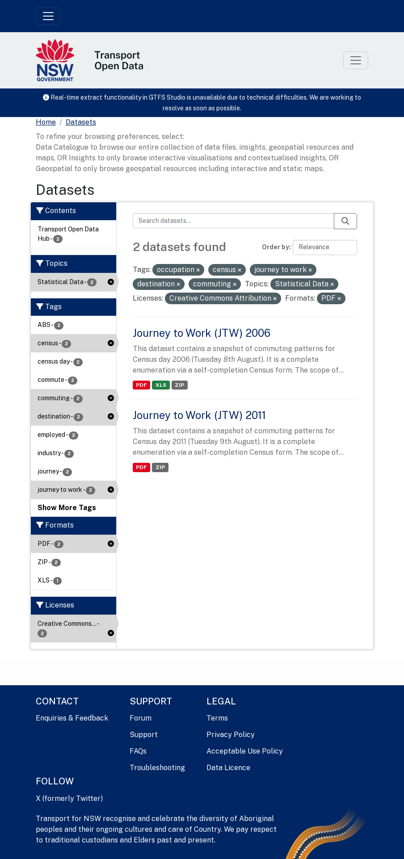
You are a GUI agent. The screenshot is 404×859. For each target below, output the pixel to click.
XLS (161, 385)
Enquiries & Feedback (72, 718)
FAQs (138, 751)
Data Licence (228, 767)
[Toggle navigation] (48, 16)
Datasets (81, 122)
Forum (141, 718)
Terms (217, 718)
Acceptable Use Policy (244, 751)
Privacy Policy (230, 734)
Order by (275, 247)
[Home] (46, 122)
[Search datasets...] (234, 220)
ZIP (179, 385)
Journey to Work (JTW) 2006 (201, 333)
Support (144, 734)
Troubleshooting (157, 767)
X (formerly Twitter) (69, 798)
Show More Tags (67, 507)
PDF (141, 385)
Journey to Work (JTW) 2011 (199, 415)
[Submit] (345, 221)
